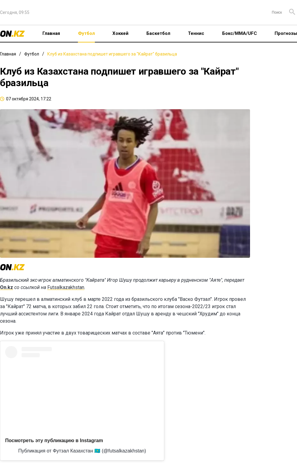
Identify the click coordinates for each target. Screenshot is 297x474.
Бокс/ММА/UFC (239, 33)
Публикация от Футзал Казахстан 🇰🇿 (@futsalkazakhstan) (82, 450)
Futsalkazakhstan (65, 287)
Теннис (196, 33)
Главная (51, 33)
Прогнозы (286, 33)
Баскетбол (158, 33)
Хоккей (120, 33)
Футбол (86, 33)
